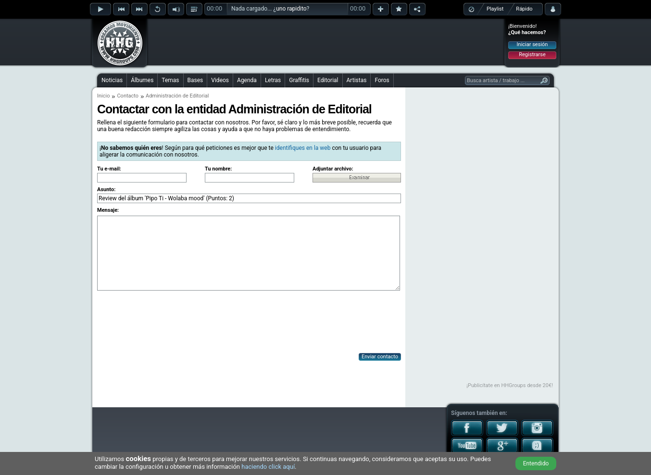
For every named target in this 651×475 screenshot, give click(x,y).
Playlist (495, 9)
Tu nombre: (218, 169)
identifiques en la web (303, 148)
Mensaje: (108, 210)
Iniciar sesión (532, 44)
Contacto (127, 96)
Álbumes (142, 80)
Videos (220, 80)
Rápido (524, 9)
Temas (170, 80)
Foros (382, 80)
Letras (273, 80)
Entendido (536, 463)
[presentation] (170, 322)
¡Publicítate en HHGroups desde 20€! (509, 385)
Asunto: (106, 189)
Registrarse (532, 54)
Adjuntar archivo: (333, 169)
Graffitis (299, 80)
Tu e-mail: (109, 169)
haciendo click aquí (268, 466)
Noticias (112, 80)
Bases (195, 80)
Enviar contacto (380, 356)
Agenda (247, 80)
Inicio (103, 96)
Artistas (357, 80)
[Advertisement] (326, 41)
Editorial (327, 80)
